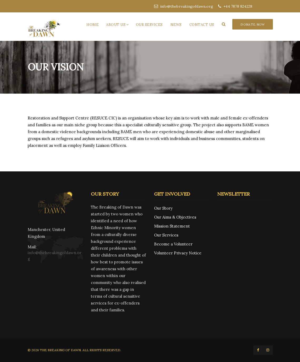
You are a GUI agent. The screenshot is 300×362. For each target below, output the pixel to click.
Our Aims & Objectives (175, 217)
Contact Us (201, 24)
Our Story (163, 208)
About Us (115, 24)
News (176, 24)
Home (92, 24)
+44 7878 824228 (235, 6)
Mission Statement (172, 226)
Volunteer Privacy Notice (177, 252)
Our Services (149, 24)
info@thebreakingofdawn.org (183, 6)
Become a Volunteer (173, 244)
